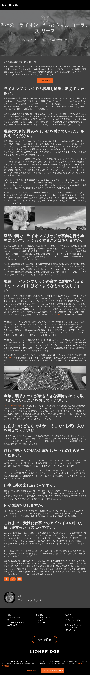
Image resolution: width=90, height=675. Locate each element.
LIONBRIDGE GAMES (16, 622)
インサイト (40, 620)
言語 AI (10, 615)
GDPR (10, 357)
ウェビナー (40, 622)
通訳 (9, 620)
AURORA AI (12, 625)
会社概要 (39, 615)
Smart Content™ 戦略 (13, 405)
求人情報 (67, 615)
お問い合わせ (45, 81)
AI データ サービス (15, 617)
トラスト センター (43, 617)
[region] (45, 666)
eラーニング (60, 314)
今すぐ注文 (44, 639)
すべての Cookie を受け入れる (52, 671)
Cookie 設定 (31, 671)
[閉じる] (86, 661)
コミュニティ (69, 617)
